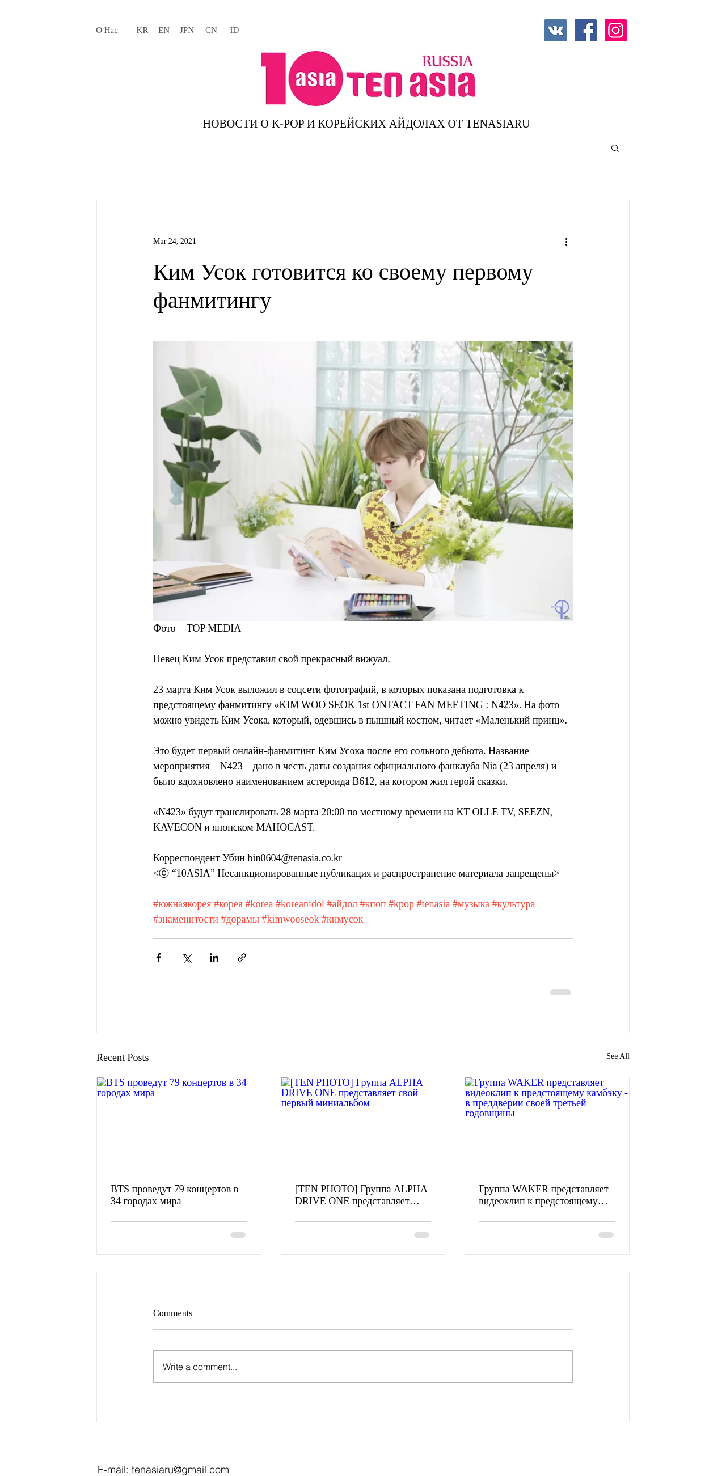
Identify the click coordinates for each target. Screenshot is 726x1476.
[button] (615, 147)
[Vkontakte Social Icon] (555, 30)
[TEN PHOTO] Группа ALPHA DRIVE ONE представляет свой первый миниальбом (361, 1195)
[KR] (142, 30)
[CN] (211, 30)
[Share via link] (242, 957)
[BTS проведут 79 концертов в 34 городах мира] (179, 1123)
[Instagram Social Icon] (616, 30)
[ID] (234, 30)
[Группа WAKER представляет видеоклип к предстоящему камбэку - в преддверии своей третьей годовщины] (547, 1123)
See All (618, 1056)
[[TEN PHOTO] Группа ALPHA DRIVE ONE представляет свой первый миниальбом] (363, 1123)
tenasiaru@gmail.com (180, 1469)
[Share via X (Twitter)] (186, 957)
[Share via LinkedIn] (214, 957)
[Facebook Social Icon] (586, 30)
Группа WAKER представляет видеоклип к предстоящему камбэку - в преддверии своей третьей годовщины (543, 1195)
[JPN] (187, 30)
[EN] (163, 30)
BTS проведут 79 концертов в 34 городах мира (174, 1195)
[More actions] (566, 241)
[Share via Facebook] (158, 957)
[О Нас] (107, 30)
